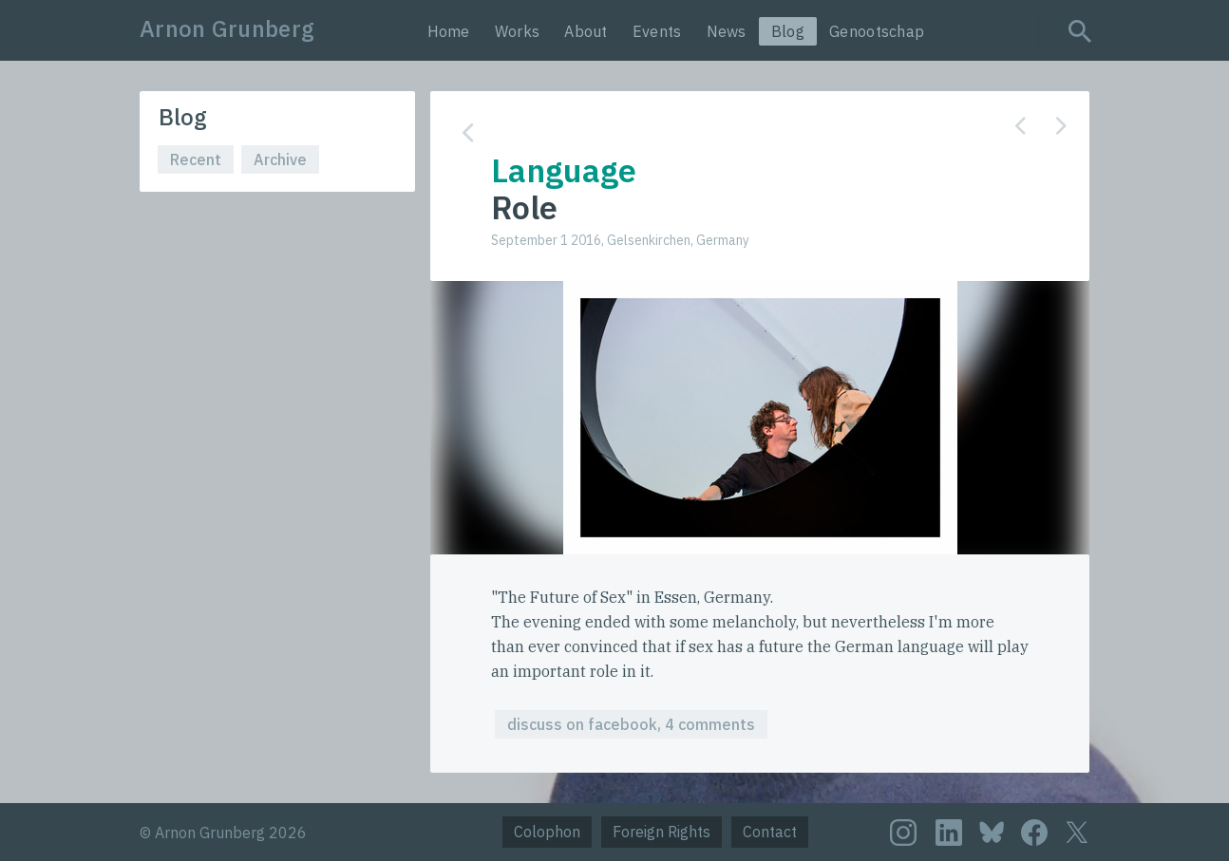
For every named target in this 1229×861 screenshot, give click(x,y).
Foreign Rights (661, 831)
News (727, 31)
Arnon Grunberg (227, 28)
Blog (787, 31)
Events (657, 31)
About (586, 31)
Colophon (547, 831)
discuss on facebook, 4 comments (631, 724)
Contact (770, 831)
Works (517, 31)
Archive (280, 159)
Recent (195, 159)
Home (448, 31)
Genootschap (876, 31)
